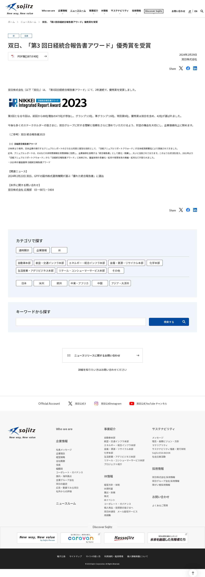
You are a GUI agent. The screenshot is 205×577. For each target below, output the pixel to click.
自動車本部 (24, 263)
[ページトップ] (193, 573)
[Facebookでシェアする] (188, 69)
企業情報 (42, 250)
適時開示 (24, 250)
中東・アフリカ (80, 283)
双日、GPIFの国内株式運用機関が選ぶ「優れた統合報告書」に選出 (65, 176)
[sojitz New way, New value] (19, 9)
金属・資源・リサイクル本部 (126, 263)
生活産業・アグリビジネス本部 (35, 270)
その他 (116, 270)
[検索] (202, 11)
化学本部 (155, 263)
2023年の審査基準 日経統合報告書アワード (30, 162)
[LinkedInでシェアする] (195, 69)
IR (59, 250)
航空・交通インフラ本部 (50, 263)
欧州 (59, 283)
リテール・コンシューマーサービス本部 (82, 270)
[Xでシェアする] (181, 69)
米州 (41, 283)
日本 (24, 283)
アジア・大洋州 (120, 283)
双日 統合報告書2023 (33, 134)
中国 (99, 283)
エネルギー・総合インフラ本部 (87, 263)
